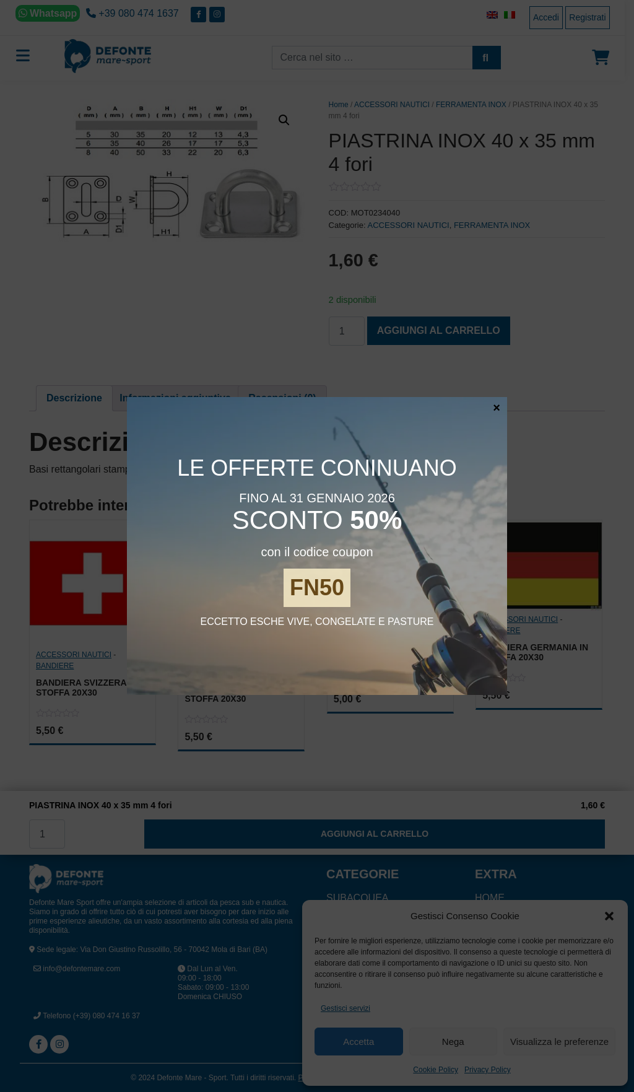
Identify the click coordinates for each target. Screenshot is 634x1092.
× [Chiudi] (496, 407)
